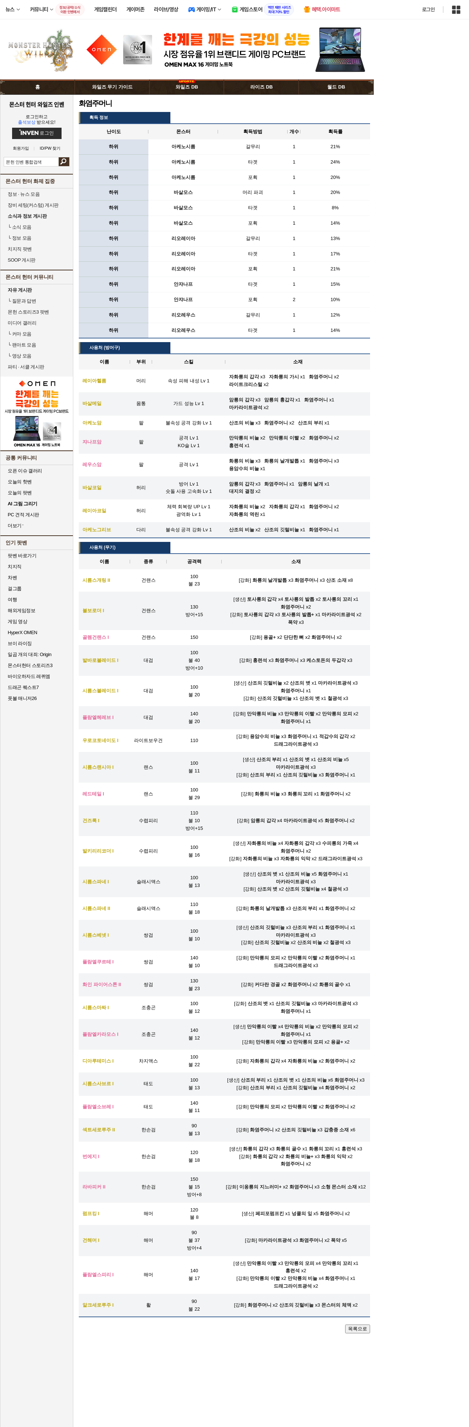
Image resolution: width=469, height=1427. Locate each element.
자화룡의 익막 (295, 858)
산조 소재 (336, 580)
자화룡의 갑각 (299, 843)
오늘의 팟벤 (20, 492)
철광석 (335, 698)
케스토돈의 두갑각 (326, 660)
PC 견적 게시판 (23, 514)
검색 (64, 161)
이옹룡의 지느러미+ (260, 1187)
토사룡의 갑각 (262, 599)
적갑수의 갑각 (334, 736)
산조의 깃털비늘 (265, 683)
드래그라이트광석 (293, 744)
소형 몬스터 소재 (339, 1187)
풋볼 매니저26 (22, 698)
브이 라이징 (20, 643)
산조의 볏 (300, 683)
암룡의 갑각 (263, 820)
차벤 (12, 577)
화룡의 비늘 (267, 794)
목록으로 (357, 1329)
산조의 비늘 (330, 759)
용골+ (269, 637)
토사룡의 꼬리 (337, 599)
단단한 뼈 (294, 637)
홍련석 (260, 660)
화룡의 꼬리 (300, 794)
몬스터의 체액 (336, 1305)
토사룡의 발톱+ (297, 614)
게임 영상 (17, 621)
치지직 (15, 566)
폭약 (293, 622)
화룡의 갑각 (255, 1148)
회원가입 (21, 148)
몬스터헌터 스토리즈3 (30, 665)
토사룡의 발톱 (299, 599)
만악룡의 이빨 (299, 713)
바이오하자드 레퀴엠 (29, 676)
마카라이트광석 (338, 614)
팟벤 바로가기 (22, 555)
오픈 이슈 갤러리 (25, 470)
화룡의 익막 (333, 1156)
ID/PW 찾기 (50, 148)
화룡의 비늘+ (299, 1156)
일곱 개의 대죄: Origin (29, 654)
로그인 (428, 9)
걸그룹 (15, 588)
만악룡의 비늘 (262, 713)
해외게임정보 (21, 610)
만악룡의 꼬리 (337, 1263)
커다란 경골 (267, 984)
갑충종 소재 (336, 1129)
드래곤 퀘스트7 (23, 687)
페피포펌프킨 (269, 1213)
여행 (12, 599)
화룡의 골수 (331, 984)
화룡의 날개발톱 (269, 580)
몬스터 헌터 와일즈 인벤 (36, 104)
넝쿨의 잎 (302, 1213)
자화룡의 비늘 (262, 843)
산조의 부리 (269, 759)
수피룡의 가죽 (337, 843)
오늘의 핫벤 (20, 481)
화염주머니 (306, 580)
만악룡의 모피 (337, 713)
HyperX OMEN (22, 632)
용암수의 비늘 (265, 736)
